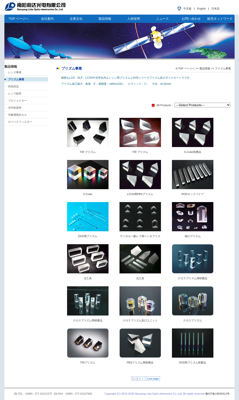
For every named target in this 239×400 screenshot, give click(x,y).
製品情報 (105, 18)
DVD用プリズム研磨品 (192, 362)
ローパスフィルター (20, 121)
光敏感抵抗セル (17, 114)
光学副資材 (14, 107)
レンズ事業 (14, 72)
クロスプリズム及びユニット (140, 320)
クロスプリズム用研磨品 (192, 278)
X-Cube (87, 194)
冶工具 (88, 278)
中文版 (187, 8)
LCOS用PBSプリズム (140, 194)
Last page (153, 378)
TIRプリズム (87, 362)
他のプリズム (193, 236)
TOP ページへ (19, 18)
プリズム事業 (16, 79)
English (201, 8)
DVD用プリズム (87, 236)
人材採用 (133, 18)
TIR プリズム (88, 151)
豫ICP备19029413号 (217, 393)
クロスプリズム (192, 320)
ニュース (162, 18)
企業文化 (76, 18)
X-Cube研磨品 (192, 151)
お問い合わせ (191, 18)
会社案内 (47, 18)
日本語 (215, 8)
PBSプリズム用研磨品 (140, 362)
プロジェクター (17, 100)
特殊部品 (13, 86)
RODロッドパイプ (192, 194)
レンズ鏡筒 (14, 93)
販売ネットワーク (220, 18)
